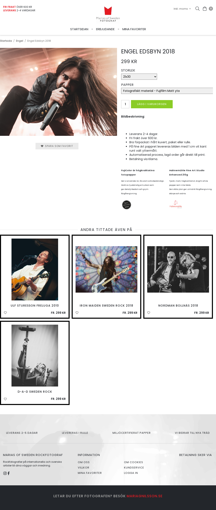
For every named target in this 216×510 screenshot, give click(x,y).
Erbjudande (105, 29)
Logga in (131, 473)
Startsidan (79, 29)
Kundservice (134, 468)
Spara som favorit (57, 146)
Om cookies (133, 462)
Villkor (83, 468)
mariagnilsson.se (145, 496)
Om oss (84, 462)
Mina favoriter (134, 29)
